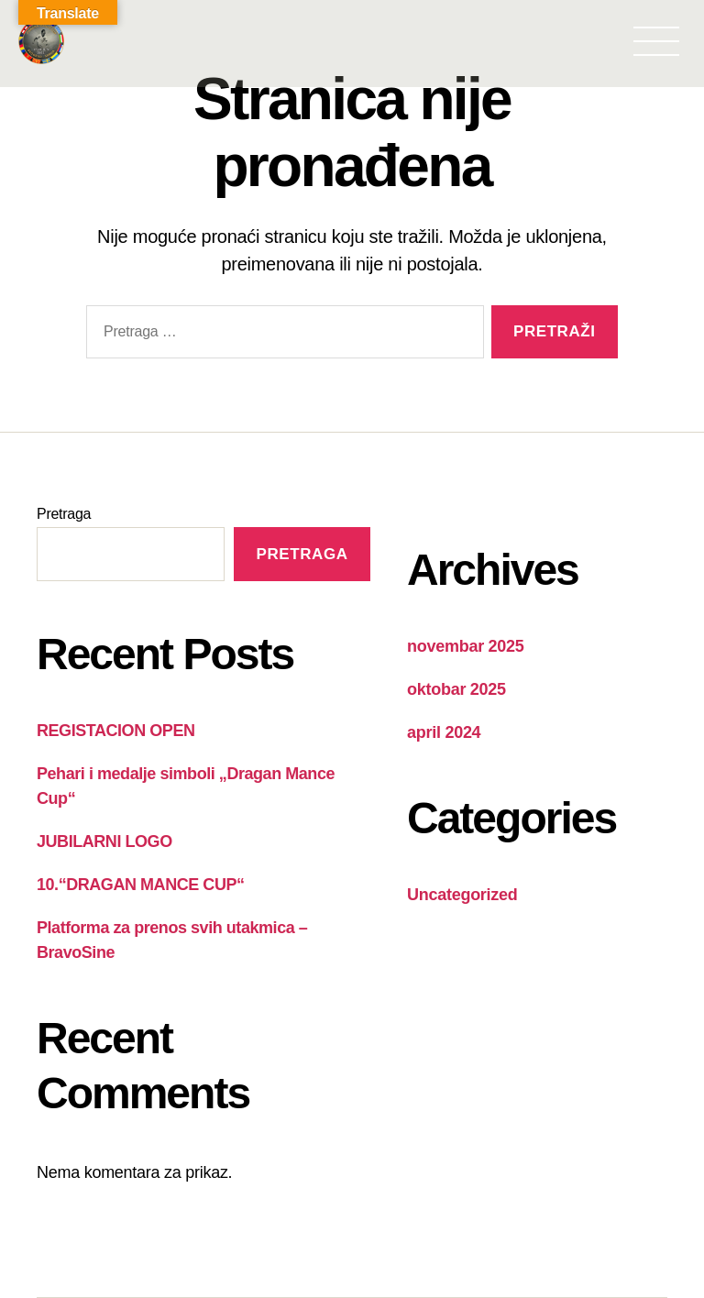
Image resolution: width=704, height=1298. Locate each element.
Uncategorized (462, 895)
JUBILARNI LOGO (104, 841)
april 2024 (443, 732)
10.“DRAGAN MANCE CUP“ (141, 884)
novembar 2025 (465, 646)
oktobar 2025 (456, 689)
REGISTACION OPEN (115, 730)
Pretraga (64, 514)
